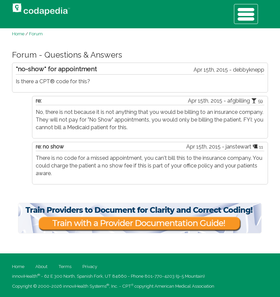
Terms (64, 266)
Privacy (89, 266)
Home (18, 33)
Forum (36, 33)
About (41, 266)
